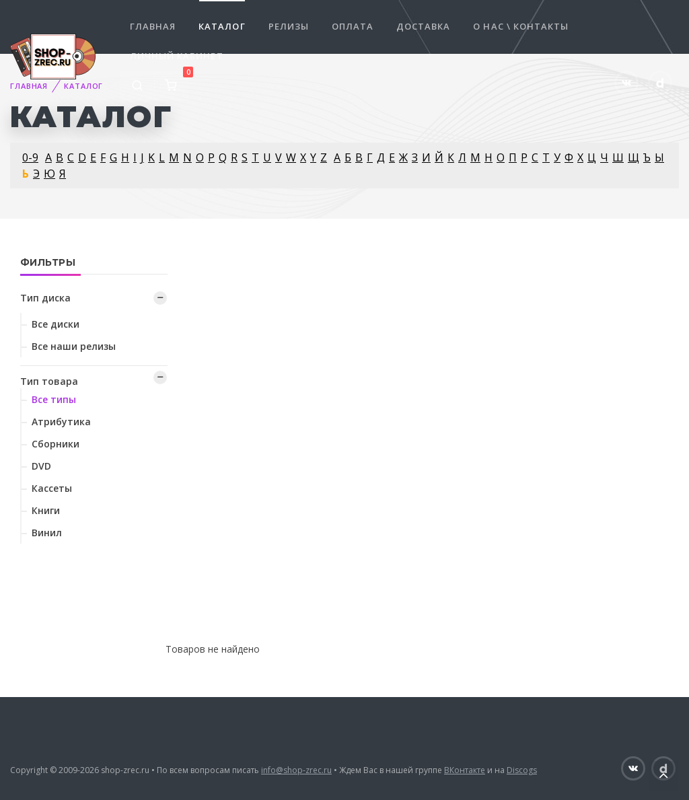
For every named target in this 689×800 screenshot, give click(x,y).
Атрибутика (61, 421)
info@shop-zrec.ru (296, 770)
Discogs (522, 770)
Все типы (54, 399)
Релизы (288, 26)
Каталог (221, 26)
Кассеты (52, 488)
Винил (47, 532)
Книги (46, 510)
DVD (41, 466)
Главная (153, 26)
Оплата (352, 26)
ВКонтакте (464, 770)
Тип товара (49, 381)
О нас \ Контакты (521, 26)
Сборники (55, 443)
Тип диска (45, 297)
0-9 (30, 157)
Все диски (55, 324)
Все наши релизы (74, 346)
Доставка (423, 26)
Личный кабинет (176, 56)
